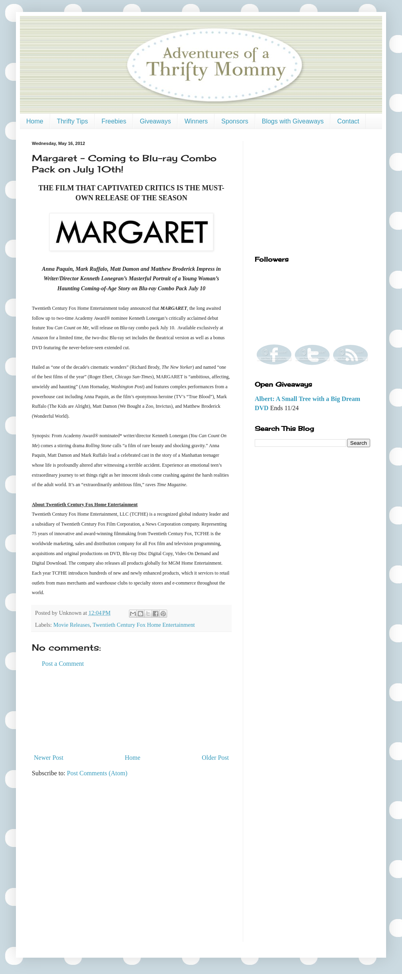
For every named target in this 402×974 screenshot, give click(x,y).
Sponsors (234, 121)
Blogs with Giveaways (293, 121)
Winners (196, 121)
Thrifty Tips (72, 121)
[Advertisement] (131, 711)
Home (34, 121)
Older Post (215, 757)
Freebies (113, 121)
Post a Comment (63, 663)
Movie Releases (71, 625)
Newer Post (48, 757)
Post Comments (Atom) (97, 773)
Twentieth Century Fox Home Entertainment (143, 625)
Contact (348, 121)
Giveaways (155, 121)
